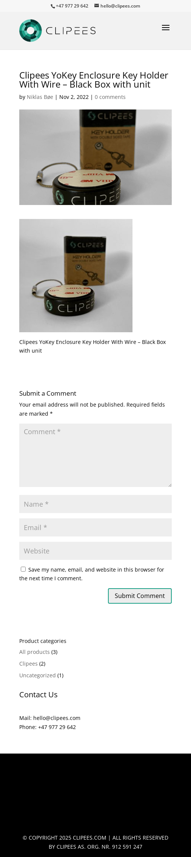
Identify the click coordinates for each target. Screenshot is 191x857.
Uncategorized (37, 675)
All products (34, 651)
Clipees (28, 663)
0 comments (110, 96)
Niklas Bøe (40, 96)
